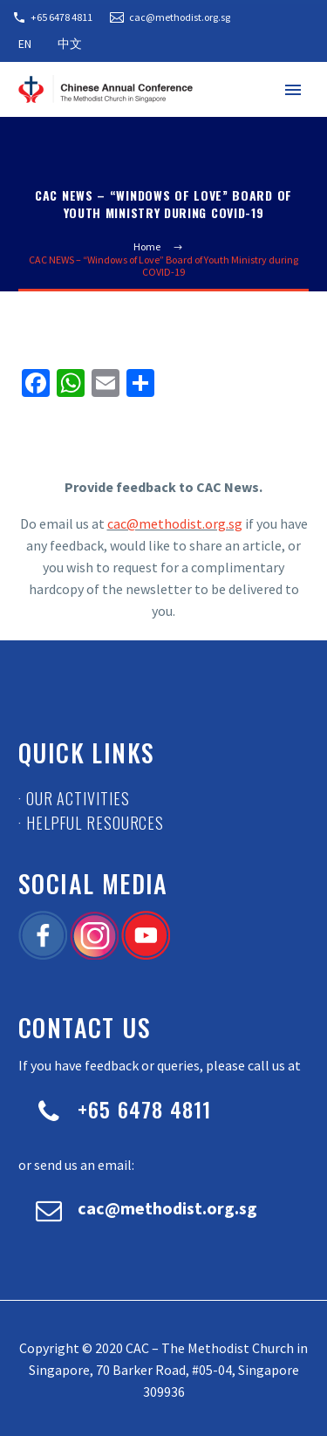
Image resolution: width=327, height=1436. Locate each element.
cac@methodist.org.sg (179, 17)
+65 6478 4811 (61, 17)
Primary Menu (293, 90)
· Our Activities (73, 798)
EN (24, 43)
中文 (70, 43)
